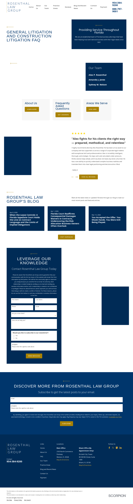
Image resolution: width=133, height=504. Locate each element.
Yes (14, 328)
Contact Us (44, 466)
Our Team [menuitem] (46, 7)
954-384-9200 (117, 4)
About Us (43, 444)
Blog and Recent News (48, 461)
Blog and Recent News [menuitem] (80, 7)
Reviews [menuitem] (68, 7)
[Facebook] (109, 440)
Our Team (43, 453)
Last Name (36, 292)
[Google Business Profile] (117, 440)
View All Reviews (91, 173)
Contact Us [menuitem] (93, 7)
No (14, 330)
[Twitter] (113, 440)
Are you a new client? (15, 305)
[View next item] (79, 173)
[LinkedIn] (121, 440)
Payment (43, 470)
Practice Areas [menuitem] (56, 7)
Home (42, 440)
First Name (12, 292)
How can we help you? (15, 312)
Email (34, 299)
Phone (11, 299)
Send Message (31, 348)
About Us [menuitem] (38, 7)
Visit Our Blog (66, 229)
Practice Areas (45, 457)
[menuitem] (104, 74)
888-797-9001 (117, 10)
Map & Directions (63, 452)
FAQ (41, 449)
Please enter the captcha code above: (20, 339)
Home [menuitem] (31, 7)
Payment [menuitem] (103, 7)
